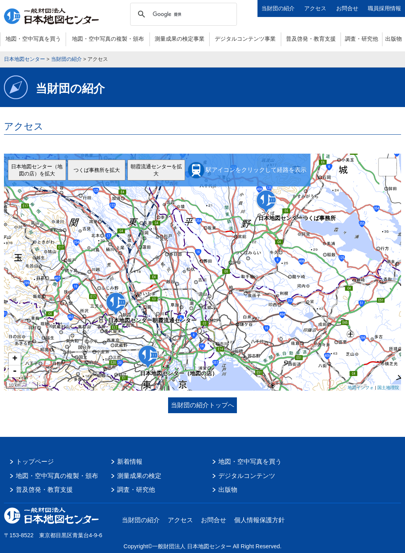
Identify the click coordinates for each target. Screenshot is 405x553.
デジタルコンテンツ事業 (245, 39)
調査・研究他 (361, 39)
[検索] (182, 14)
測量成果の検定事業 (179, 39)
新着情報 (129, 461)
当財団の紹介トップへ (202, 405)
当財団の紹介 (278, 8)
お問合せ (347, 8)
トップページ (35, 461)
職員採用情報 (384, 8)
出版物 (393, 39)
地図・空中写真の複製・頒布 (108, 39)
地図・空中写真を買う (33, 39)
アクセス (315, 8)
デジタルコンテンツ (246, 475)
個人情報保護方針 (259, 520)
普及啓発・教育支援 (311, 39)
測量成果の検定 (139, 475)
